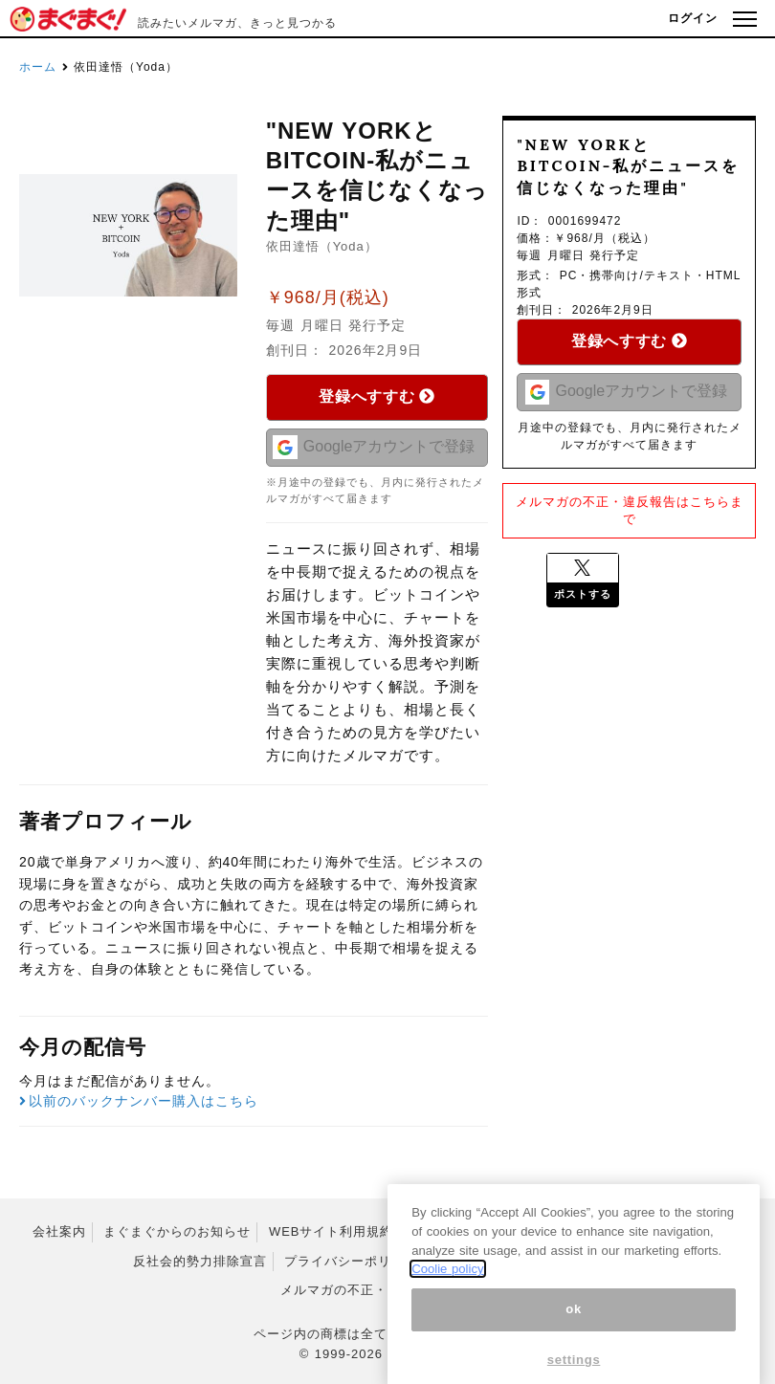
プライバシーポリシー (351, 1261)
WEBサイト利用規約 (331, 1231)
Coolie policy (447, 1304)
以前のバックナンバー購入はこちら (138, 1101)
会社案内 (59, 1231)
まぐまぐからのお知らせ (177, 1231)
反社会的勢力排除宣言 (200, 1261)
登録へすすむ (376, 396)
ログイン (693, 18)
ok (573, 1343)
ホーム (37, 67)
